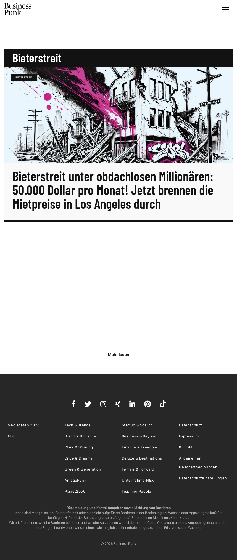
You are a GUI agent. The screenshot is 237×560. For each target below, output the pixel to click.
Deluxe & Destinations (142, 458)
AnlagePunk (75, 480)
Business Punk (18, 9)
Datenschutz (190, 425)
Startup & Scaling (137, 425)
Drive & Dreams (79, 458)
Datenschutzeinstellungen (203, 478)
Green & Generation (83, 469)
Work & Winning (79, 447)
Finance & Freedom (139, 447)
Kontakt (186, 447)
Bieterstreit (23, 77)
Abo (11, 436)
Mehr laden (118, 354)
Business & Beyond (139, 436)
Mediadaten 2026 (23, 425)
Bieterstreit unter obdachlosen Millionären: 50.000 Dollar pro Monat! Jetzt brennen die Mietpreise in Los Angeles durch (112, 189)
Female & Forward (138, 469)
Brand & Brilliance (80, 436)
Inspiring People (136, 491)
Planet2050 (75, 491)
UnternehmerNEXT (139, 480)
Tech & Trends (78, 425)
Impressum (189, 436)
